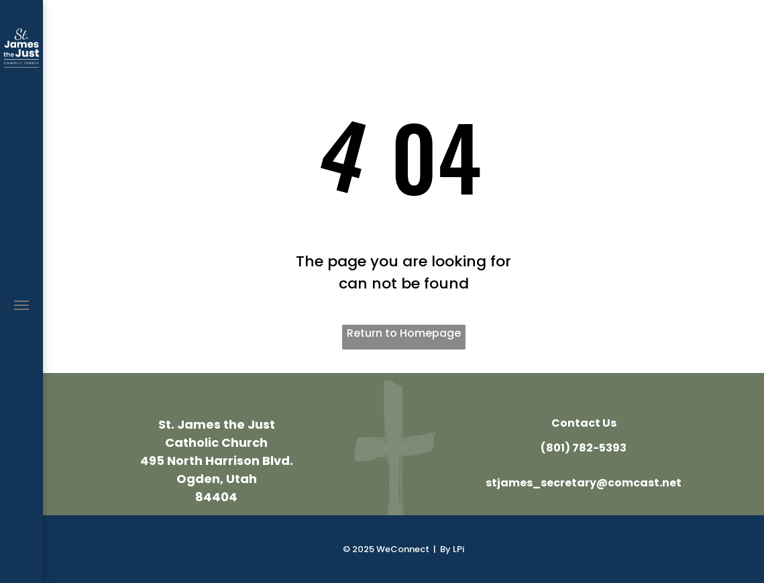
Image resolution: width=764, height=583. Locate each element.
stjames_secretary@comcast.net (583, 482)
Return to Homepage (404, 333)
